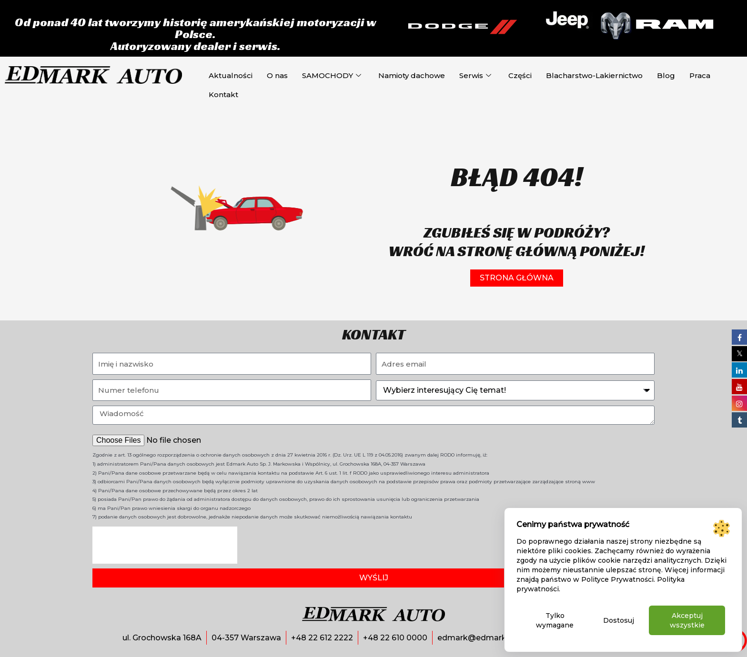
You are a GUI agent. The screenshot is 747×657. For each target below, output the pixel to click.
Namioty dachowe (411, 75)
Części (520, 75)
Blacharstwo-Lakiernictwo (594, 75)
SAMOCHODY (331, 75)
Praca (699, 75)
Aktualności (230, 75)
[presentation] (164, 545)
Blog (666, 75)
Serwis (475, 75)
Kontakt (223, 94)
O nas (277, 75)
